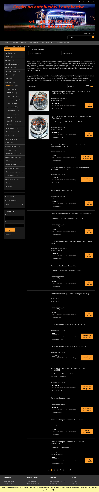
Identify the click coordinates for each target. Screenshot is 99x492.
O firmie (74, 481)
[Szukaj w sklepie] (79, 37)
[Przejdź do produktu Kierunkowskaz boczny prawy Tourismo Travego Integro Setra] (39, 242)
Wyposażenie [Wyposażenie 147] (10, 168)
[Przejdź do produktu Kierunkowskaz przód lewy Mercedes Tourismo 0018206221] (39, 368)
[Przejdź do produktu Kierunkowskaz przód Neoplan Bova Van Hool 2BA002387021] (39, 442)
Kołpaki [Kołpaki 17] (8, 60)
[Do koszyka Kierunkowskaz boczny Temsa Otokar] (89, 283)
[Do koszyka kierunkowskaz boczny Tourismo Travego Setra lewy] (89, 314)
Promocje (9, 186)
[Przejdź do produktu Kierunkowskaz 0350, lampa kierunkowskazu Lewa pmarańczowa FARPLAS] (39, 145)
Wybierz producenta (11, 200)
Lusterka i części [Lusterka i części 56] (11, 71)
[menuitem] (7, 43)
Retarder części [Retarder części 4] (11, 132)
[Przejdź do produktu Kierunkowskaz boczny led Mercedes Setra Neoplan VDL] (39, 214)
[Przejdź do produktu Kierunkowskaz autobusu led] (39, 190)
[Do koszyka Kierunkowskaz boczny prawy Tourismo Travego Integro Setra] (89, 255)
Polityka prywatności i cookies (58, 481)
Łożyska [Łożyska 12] (8, 75)
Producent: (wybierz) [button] (35, 53)
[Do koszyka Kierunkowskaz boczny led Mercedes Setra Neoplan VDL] (89, 231)
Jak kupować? (53, 483)
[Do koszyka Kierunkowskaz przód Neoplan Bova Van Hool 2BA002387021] (89, 460)
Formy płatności (31, 481)
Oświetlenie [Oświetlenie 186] (9, 85)
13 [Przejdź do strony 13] (70, 470)
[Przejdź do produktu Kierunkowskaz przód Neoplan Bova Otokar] (39, 420)
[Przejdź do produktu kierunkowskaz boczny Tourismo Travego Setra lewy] (39, 294)
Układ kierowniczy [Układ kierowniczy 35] (11, 161)
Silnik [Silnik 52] (7, 135)
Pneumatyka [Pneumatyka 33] (10, 128)
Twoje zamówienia (9, 481)
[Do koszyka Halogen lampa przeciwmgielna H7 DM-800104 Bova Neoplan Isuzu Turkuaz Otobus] (89, 105)
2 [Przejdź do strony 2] (54, 470)
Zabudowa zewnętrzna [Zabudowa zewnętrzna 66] (13, 172)
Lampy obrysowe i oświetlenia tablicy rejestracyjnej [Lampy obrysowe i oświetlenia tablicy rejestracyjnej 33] (12, 107)
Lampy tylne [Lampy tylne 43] (10, 96)
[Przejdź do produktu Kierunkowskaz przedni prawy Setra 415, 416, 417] (39, 347)
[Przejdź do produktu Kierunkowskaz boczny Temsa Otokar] (39, 266)
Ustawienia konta (9, 483)
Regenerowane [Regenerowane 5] (10, 179)
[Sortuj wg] (76, 86)
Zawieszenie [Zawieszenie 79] (10, 175)
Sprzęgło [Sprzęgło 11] (9, 150)
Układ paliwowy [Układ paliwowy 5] (11, 164)
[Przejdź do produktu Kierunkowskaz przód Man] (39, 398)
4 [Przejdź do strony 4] (60, 470)
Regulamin (75, 483)
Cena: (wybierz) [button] (67, 53)
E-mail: (7, 215)
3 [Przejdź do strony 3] (57, 470)
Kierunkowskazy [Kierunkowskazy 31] (12, 100)
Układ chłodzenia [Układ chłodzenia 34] (11, 157)
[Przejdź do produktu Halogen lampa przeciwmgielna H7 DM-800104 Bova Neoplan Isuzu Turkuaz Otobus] (39, 101)
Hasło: (7, 222)
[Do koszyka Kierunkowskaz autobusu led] (89, 203)
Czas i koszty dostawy (33, 483)
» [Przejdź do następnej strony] (73, 470)
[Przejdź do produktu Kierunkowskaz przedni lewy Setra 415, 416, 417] (39, 325)
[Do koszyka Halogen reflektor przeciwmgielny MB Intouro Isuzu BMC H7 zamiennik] (89, 134)
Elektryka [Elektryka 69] (9, 53)
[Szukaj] (93, 37)
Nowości (8, 183)
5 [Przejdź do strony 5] (63, 470)
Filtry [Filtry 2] (7, 57)
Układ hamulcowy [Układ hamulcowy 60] (11, 153)
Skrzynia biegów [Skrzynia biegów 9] (11, 146)
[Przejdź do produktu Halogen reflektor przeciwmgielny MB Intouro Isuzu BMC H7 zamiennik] (39, 127)
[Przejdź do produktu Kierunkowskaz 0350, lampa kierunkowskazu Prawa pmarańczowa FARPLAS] (39, 168)
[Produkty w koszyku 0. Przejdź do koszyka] (89, 33)
